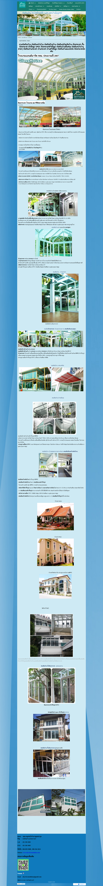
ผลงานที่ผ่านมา (24, 37)
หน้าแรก (19, 37)
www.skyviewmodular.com (31, 852)
